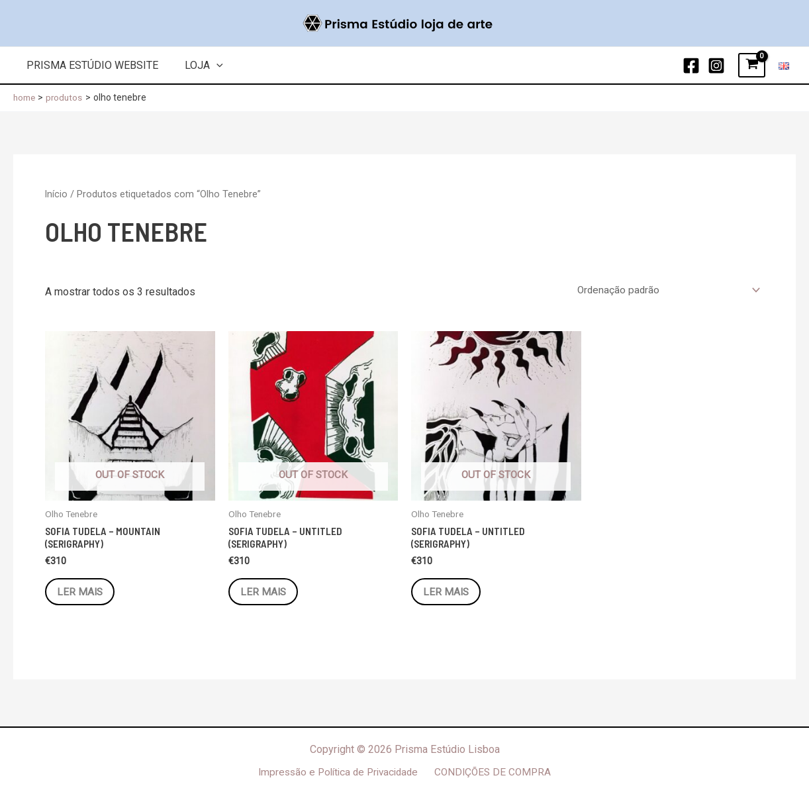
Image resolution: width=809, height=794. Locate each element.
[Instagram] (716, 65)
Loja (196, 65)
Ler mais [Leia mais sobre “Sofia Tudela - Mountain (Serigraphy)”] (83, 593)
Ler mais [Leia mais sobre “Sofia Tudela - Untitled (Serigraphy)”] (266, 593)
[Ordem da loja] (665, 290)
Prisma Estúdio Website (90, 65)
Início (56, 194)
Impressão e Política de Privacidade (339, 772)
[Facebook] (691, 65)
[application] (208, 65)
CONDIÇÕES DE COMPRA (494, 772)
